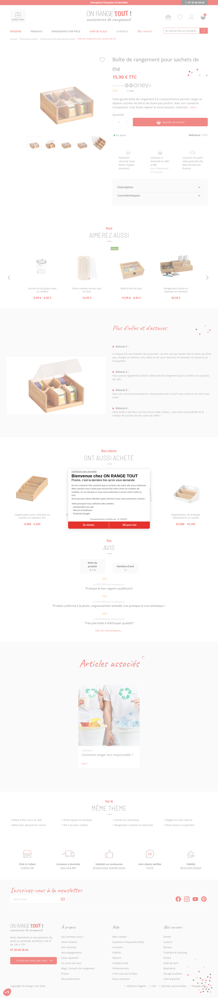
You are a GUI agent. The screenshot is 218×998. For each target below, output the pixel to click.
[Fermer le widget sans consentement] (84, 471)
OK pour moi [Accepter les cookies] (129, 525)
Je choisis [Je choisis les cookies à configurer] (88, 525)
